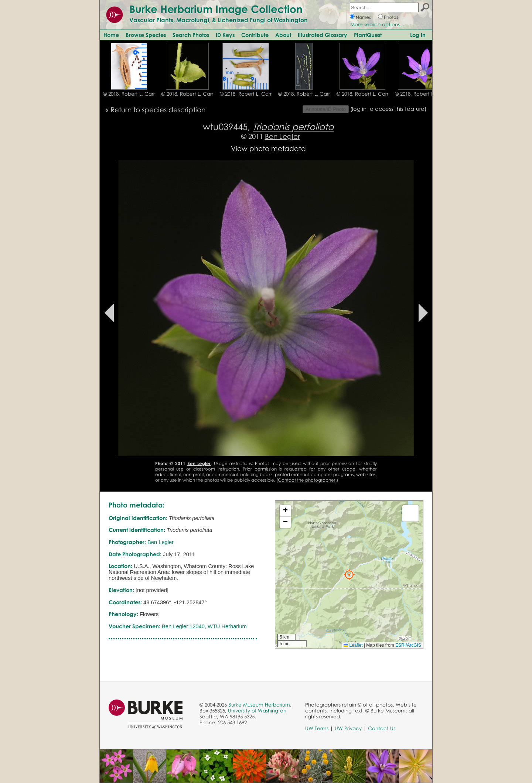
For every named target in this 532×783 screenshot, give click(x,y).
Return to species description (157, 109)
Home (111, 34)
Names (363, 17)
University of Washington (257, 711)
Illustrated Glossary (322, 34)
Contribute (255, 34)
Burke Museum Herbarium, (259, 705)
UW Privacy (348, 728)
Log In (418, 34)
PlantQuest (368, 34)
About (283, 34)
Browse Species (146, 34)
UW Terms (316, 728)
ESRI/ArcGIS (408, 645)
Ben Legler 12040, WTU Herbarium (204, 626)
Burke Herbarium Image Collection (216, 9)
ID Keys (225, 34)
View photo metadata (268, 148)
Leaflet (353, 645)
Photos (391, 17)
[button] (349, 575)
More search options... (377, 24)
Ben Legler (282, 136)
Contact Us (381, 728)
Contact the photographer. (307, 480)
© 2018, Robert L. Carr (129, 94)
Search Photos (191, 34)
